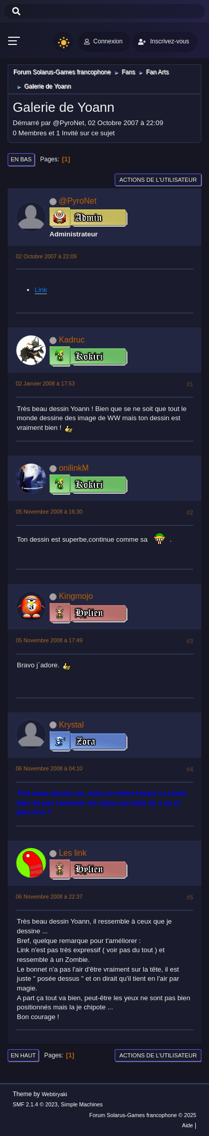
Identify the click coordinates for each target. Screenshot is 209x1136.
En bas (21, 159)
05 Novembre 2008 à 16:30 (49, 512)
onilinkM (74, 468)
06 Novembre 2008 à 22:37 (49, 896)
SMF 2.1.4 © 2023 (35, 1104)
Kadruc (72, 339)
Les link (72, 853)
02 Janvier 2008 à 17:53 (45, 383)
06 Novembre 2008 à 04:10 (49, 768)
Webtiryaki (54, 1094)
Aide (187, 1125)
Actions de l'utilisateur (158, 180)
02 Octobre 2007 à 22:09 (46, 256)
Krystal (71, 724)
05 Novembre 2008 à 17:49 (49, 640)
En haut (23, 1055)
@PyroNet (77, 201)
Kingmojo (76, 596)
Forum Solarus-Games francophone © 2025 (142, 1115)
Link (41, 290)
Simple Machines (81, 1104)
